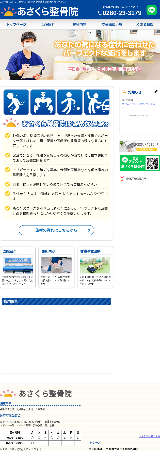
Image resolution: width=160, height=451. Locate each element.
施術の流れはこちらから (56, 230)
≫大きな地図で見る (149, 436)
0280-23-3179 (122, 12)
